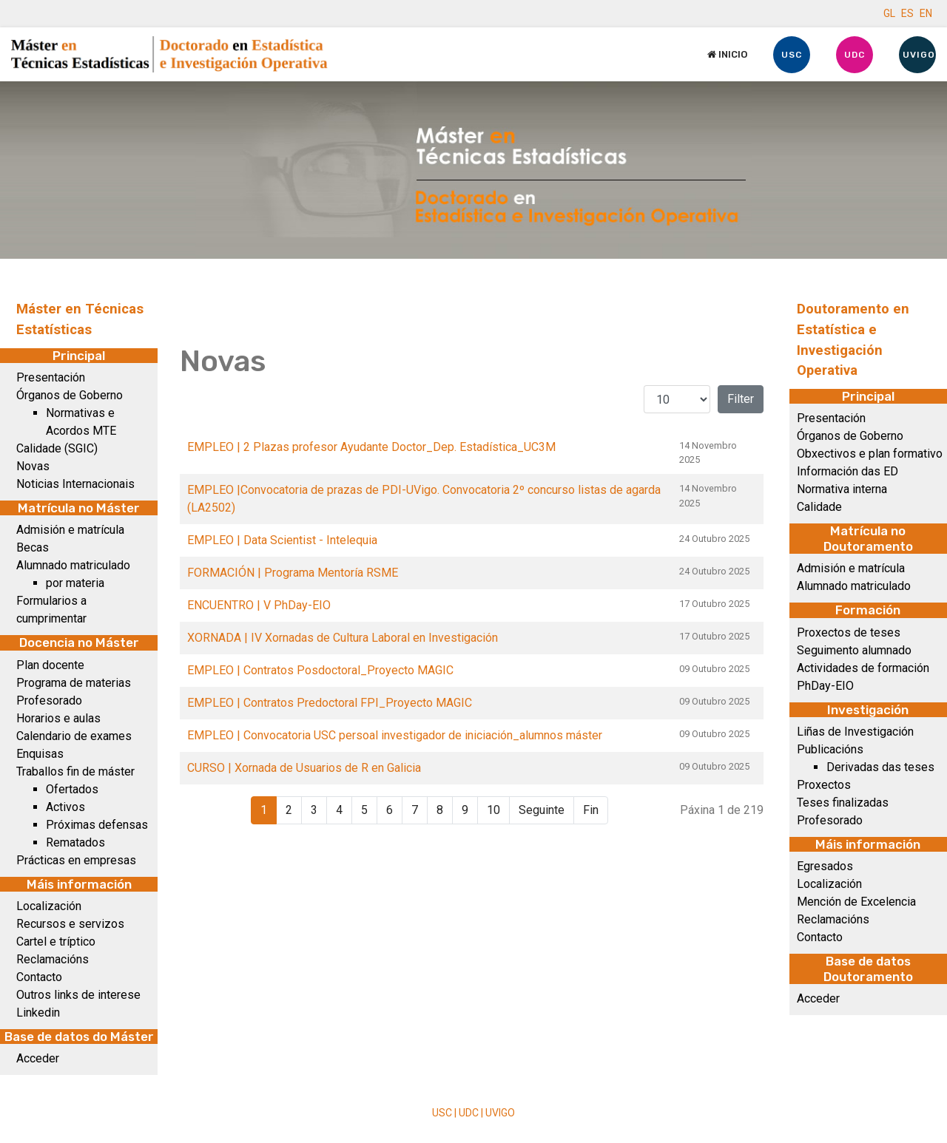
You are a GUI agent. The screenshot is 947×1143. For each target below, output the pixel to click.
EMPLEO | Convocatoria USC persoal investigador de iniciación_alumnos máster (394, 735)
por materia (75, 583)
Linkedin (38, 1012)
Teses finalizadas (843, 803)
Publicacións (830, 749)
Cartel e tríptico (55, 942)
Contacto (39, 977)
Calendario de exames (74, 736)
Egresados (825, 866)
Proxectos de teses (848, 632)
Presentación (50, 377)
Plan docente (50, 665)
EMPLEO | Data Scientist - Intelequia (282, 540)
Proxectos (824, 785)
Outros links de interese (78, 995)
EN (926, 13)
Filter (740, 399)
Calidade (819, 507)
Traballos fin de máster (75, 771)
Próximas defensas (97, 825)
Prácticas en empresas (76, 860)
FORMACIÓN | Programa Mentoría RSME (292, 573)
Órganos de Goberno (69, 395)
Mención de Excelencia (856, 902)
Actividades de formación (863, 668)
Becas (32, 547)
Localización (48, 906)
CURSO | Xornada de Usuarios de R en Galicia (304, 768)
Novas (33, 466)
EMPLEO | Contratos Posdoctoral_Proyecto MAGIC (320, 670)
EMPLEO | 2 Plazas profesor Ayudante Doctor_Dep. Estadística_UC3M (371, 447)
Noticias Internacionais (75, 484)
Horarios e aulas (58, 718)
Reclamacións (52, 959)
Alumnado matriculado (73, 565)
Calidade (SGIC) (57, 448)
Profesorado (49, 700)
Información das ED (847, 471)
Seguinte (542, 810)
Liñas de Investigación (855, 732)
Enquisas (40, 754)
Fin (591, 810)
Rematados (75, 842)
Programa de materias (73, 683)
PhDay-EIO (825, 686)
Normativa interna (842, 489)
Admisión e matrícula (70, 530)
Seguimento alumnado (854, 650)
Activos (65, 807)
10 (493, 810)
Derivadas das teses (880, 767)
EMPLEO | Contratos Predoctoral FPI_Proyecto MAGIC (329, 703)
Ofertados (72, 789)
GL (889, 13)
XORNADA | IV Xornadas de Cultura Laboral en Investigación (342, 638)
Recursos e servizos (70, 924)
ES (907, 13)
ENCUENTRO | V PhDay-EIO (259, 605)
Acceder (37, 1058)
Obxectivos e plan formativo (870, 454)
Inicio (727, 54)
